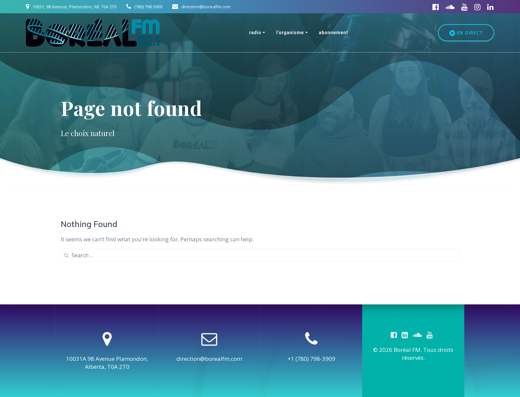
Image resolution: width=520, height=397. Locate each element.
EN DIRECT (466, 33)
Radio (255, 32)
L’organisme (290, 32)
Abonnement (333, 32)
